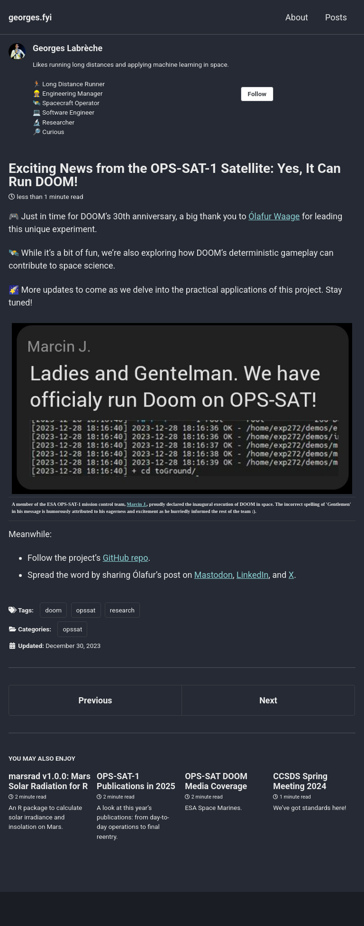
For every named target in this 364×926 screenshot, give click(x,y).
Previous (95, 700)
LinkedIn (253, 575)
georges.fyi (30, 17)
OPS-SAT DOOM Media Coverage (216, 781)
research (122, 610)
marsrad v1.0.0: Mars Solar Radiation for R (50, 781)
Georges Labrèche (67, 48)
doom (53, 610)
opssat (86, 610)
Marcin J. (137, 504)
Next (268, 700)
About (296, 17)
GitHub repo (125, 558)
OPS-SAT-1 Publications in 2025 (136, 781)
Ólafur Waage (274, 216)
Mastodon (213, 575)
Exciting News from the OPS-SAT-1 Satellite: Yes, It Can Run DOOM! (175, 175)
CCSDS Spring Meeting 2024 (300, 781)
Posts (336, 17)
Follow (257, 94)
